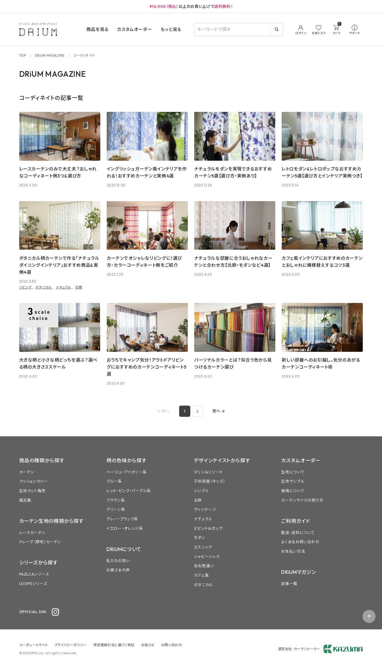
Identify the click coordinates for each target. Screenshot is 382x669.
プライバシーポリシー (71, 645)
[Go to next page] (218, 411)
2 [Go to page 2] (197, 411)
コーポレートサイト (33, 645)
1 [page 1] (184, 411)
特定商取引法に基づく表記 (114, 645)
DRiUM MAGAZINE (50, 55)
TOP (22, 55)
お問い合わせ (171, 645)
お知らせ (148, 645)
